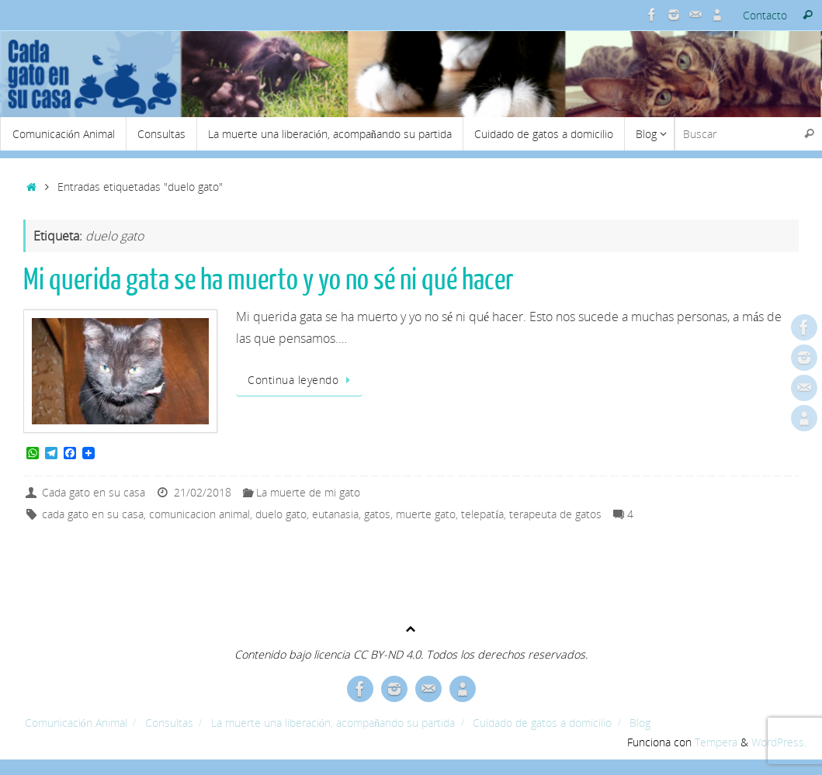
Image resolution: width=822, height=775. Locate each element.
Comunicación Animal (76, 722)
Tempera (716, 742)
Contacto (765, 15)
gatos (377, 514)
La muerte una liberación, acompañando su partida (333, 722)
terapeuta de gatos (555, 514)
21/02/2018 (202, 492)
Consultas (169, 722)
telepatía (482, 514)
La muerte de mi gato (308, 492)
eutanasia (335, 514)
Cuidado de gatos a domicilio (542, 722)
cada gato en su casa (93, 514)
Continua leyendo (302, 379)
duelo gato (281, 514)
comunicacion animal (199, 514)
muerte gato (426, 514)
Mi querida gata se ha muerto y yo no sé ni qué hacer (268, 280)
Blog (640, 722)
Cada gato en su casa (93, 492)
